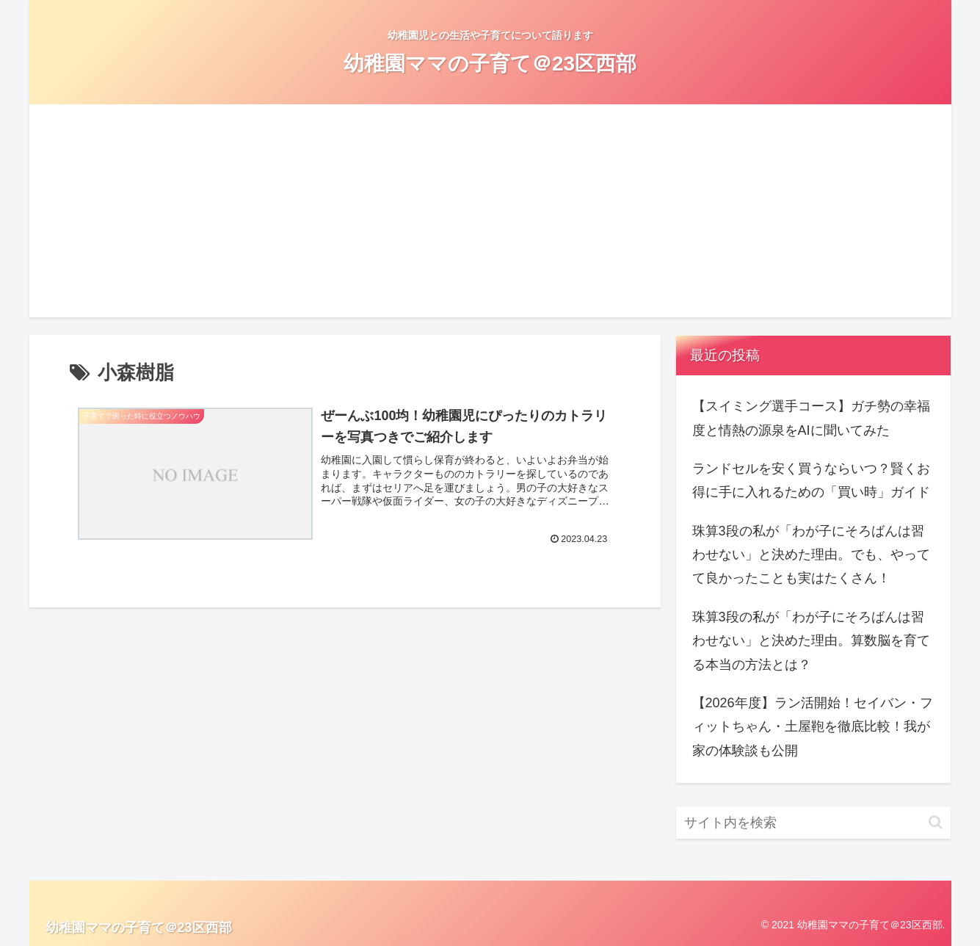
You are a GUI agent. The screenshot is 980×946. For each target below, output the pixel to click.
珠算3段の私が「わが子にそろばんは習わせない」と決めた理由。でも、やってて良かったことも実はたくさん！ (811, 555)
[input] (813, 823)
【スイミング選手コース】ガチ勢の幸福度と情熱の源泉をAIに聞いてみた (811, 418)
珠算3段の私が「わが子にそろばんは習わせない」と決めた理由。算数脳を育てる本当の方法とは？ (811, 641)
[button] (935, 822)
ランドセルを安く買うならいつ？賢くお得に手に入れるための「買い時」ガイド (811, 480)
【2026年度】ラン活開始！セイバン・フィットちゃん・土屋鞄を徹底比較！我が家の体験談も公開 (812, 727)
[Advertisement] (490, 214)
